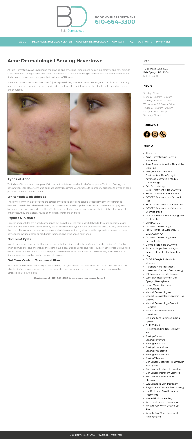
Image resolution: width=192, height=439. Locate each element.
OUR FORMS (145, 41)
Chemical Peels (154, 212)
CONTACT (118, 41)
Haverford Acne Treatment (160, 266)
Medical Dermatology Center (52, 41)
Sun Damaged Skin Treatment (162, 383)
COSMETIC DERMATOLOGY (92, 41)
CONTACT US (153, 222)
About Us (151, 153)
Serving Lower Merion (157, 347)
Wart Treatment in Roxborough (162, 402)
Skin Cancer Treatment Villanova (163, 372)
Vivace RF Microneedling (159, 398)
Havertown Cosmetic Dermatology (164, 270)
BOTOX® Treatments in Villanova (163, 208)
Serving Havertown (156, 343)
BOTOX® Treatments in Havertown (164, 204)
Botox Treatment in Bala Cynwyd (163, 190)
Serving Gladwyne (155, 336)
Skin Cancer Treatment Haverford (163, 369)
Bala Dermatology (155, 186)
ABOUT (23, 41)
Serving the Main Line (157, 354)
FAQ (131, 41)
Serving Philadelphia (156, 351)
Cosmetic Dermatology (158, 226)
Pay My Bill (163, 41)
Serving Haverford (155, 340)
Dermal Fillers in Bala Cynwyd (161, 244)
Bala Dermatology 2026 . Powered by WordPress (96, 435)
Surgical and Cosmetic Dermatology (165, 387)
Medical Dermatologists (158, 292)
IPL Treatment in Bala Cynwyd (162, 274)
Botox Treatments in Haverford (162, 193)
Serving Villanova (155, 358)
